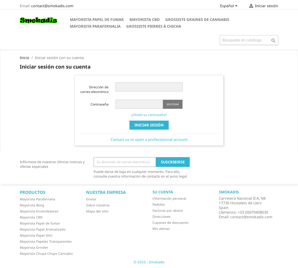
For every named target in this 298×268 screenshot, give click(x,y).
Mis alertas (161, 228)
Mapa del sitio (97, 211)
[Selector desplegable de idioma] (229, 6)
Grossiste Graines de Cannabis (197, 19)
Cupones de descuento (170, 222)
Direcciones (161, 216)
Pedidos (158, 204)
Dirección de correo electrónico (94, 89)
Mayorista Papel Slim (36, 235)
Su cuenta (162, 192)
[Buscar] (249, 40)
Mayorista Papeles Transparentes (46, 241)
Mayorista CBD (144, 19)
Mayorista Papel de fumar (97, 19)
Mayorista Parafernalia (95, 26)
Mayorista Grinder (34, 247)
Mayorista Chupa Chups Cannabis (46, 253)
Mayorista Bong (32, 205)
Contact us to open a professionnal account (149, 139)
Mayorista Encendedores (39, 211)
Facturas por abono (167, 210)
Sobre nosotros (98, 205)
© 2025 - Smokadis (149, 262)
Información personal (169, 198)
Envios (91, 199)
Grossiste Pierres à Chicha (153, 26)
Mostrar (173, 104)
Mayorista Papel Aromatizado (42, 229)
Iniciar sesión (149, 125)
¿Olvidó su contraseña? (149, 114)
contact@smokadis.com (52, 5)
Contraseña (99, 104)
